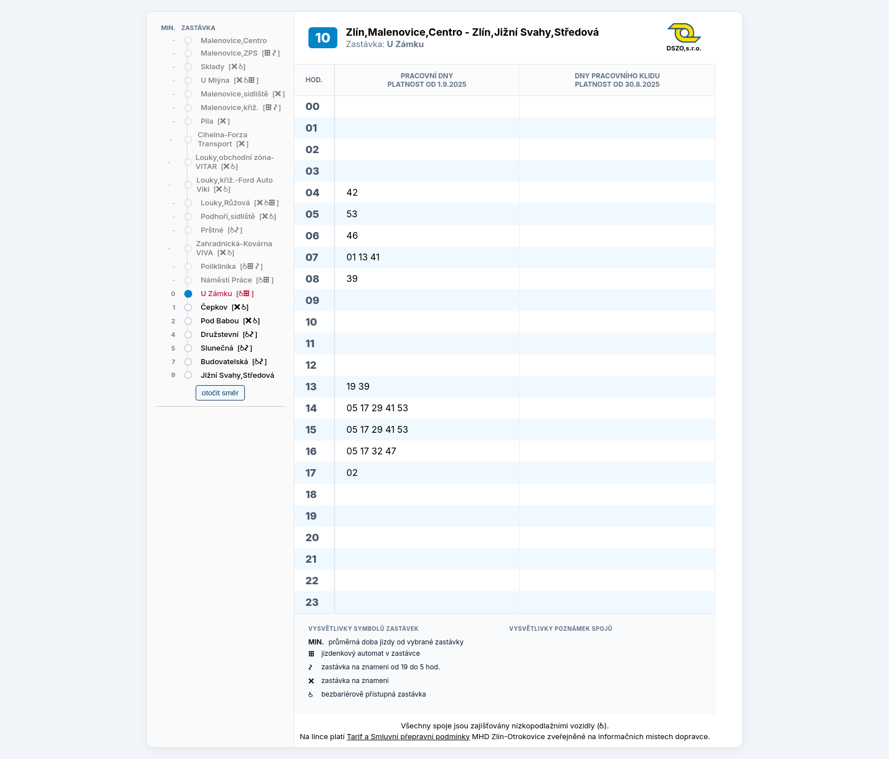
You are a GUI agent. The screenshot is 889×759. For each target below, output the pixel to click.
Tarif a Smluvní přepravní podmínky (408, 736)
